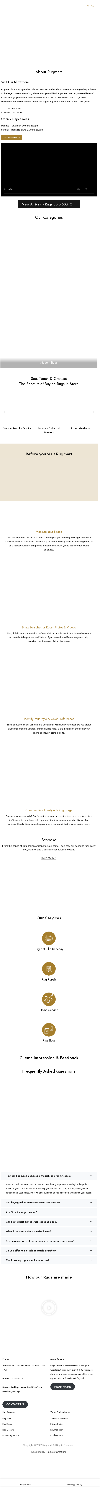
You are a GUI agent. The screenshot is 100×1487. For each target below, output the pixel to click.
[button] (5, 412)
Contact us (15, 1404)
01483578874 (16, 1378)
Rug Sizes (6, 1418)
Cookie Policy (56, 1435)
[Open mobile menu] (4, 6)
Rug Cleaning (8, 1429)
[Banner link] (48, 295)
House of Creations (56, 1452)
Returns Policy (56, 1429)
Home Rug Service (10, 1435)
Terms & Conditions (59, 1418)
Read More (62, 1386)
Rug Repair (7, 1424)
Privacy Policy (56, 1424)
